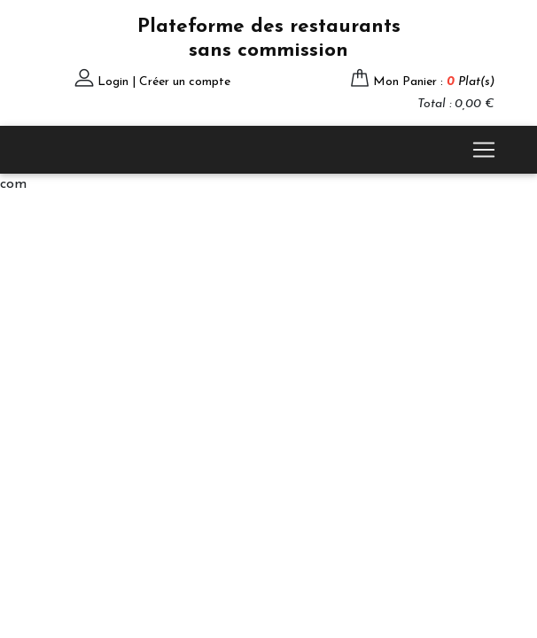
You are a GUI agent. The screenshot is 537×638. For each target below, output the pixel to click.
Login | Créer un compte (163, 82)
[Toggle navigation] (484, 150)
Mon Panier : (433, 82)
